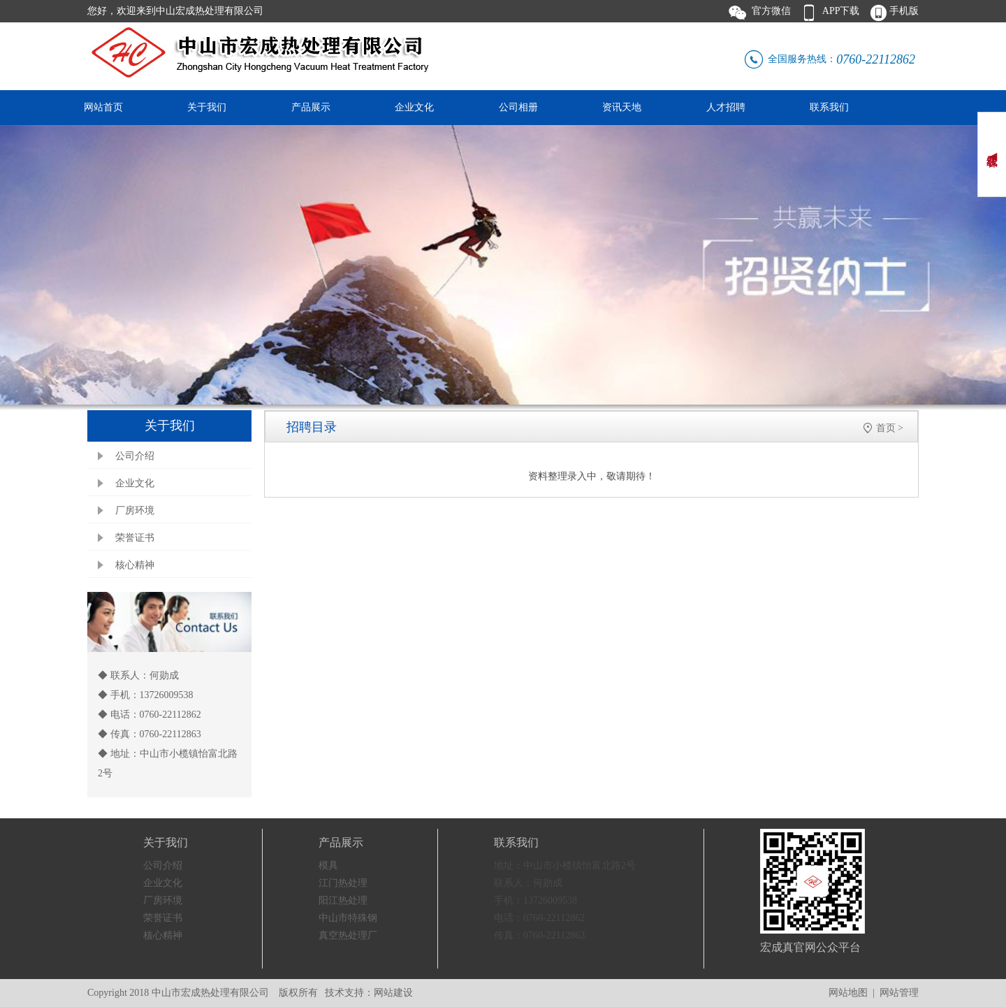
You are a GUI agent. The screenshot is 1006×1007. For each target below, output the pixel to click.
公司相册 (518, 107)
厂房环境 (134, 510)
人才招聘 (725, 107)
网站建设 (393, 992)
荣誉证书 (134, 538)
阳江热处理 (343, 900)
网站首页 (103, 107)
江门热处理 (343, 883)
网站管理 (899, 992)
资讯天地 (621, 107)
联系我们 (829, 107)
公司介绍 (134, 456)
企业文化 (414, 107)
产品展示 (310, 107)
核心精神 (134, 565)
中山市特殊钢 (348, 918)
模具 (328, 865)
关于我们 (206, 107)
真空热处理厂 (348, 935)
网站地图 (848, 992)
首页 (886, 428)
